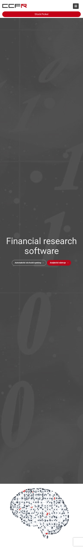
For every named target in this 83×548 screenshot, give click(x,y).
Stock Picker (42, 14)
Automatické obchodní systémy (29, 262)
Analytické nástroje (59, 262)
